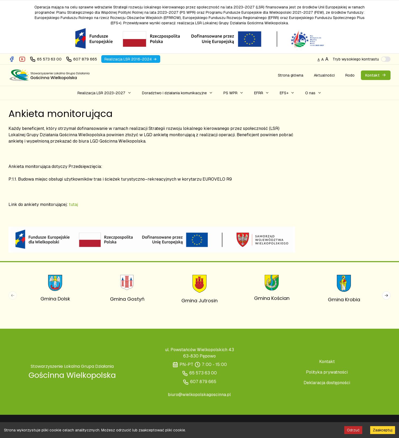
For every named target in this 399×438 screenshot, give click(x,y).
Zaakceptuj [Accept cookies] (382, 430)
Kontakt (327, 361)
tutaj (73, 204)
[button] (104, 93)
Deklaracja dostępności (327, 382)
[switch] (386, 59)
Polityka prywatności (327, 372)
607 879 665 (203, 381)
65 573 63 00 (203, 372)
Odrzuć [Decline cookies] (353, 430)
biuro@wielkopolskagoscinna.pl (199, 394)
